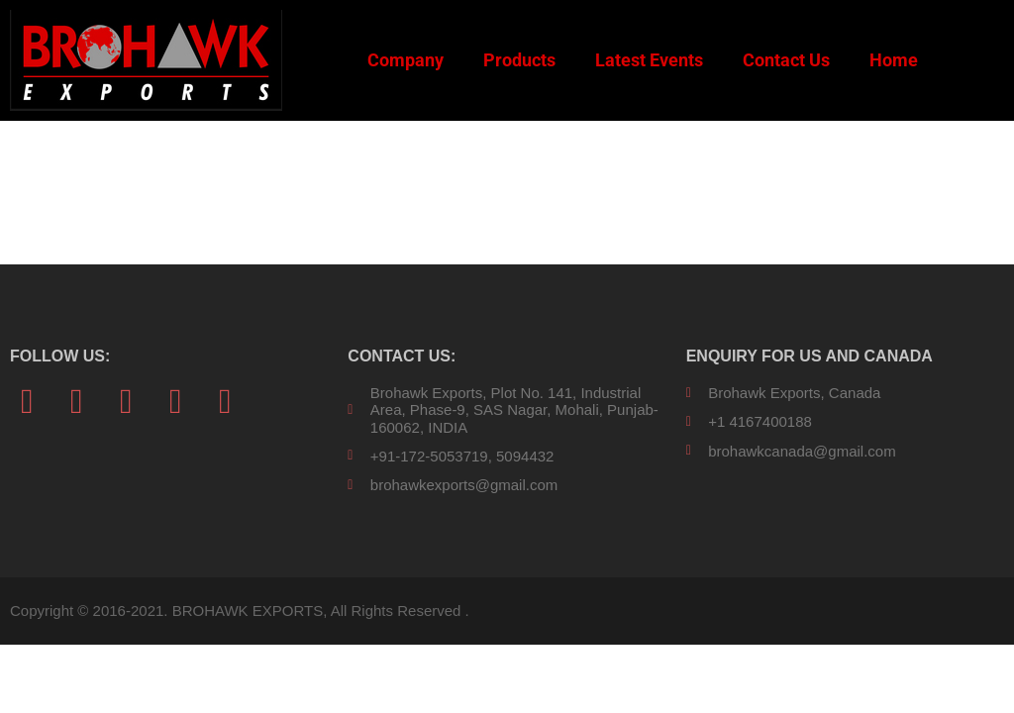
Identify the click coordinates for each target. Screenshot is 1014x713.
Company (405, 60)
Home (893, 60)
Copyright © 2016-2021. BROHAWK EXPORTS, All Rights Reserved (235, 610)
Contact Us (786, 60)
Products (519, 60)
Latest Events (649, 60)
